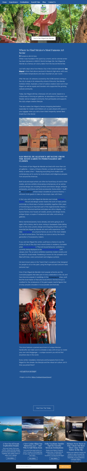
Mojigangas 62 (54, 277)
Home (4, 2)
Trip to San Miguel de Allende (43, 38)
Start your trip (65, 466)
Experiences (13, 2)
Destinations (24, 2)
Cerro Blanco (27, 232)
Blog (44, 2)
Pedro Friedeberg (29, 247)
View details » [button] (11, 458)
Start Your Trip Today (43, 408)
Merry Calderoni (26, 192)
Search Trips (35, 2)
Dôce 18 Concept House (50, 249)
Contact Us (52, 2)
